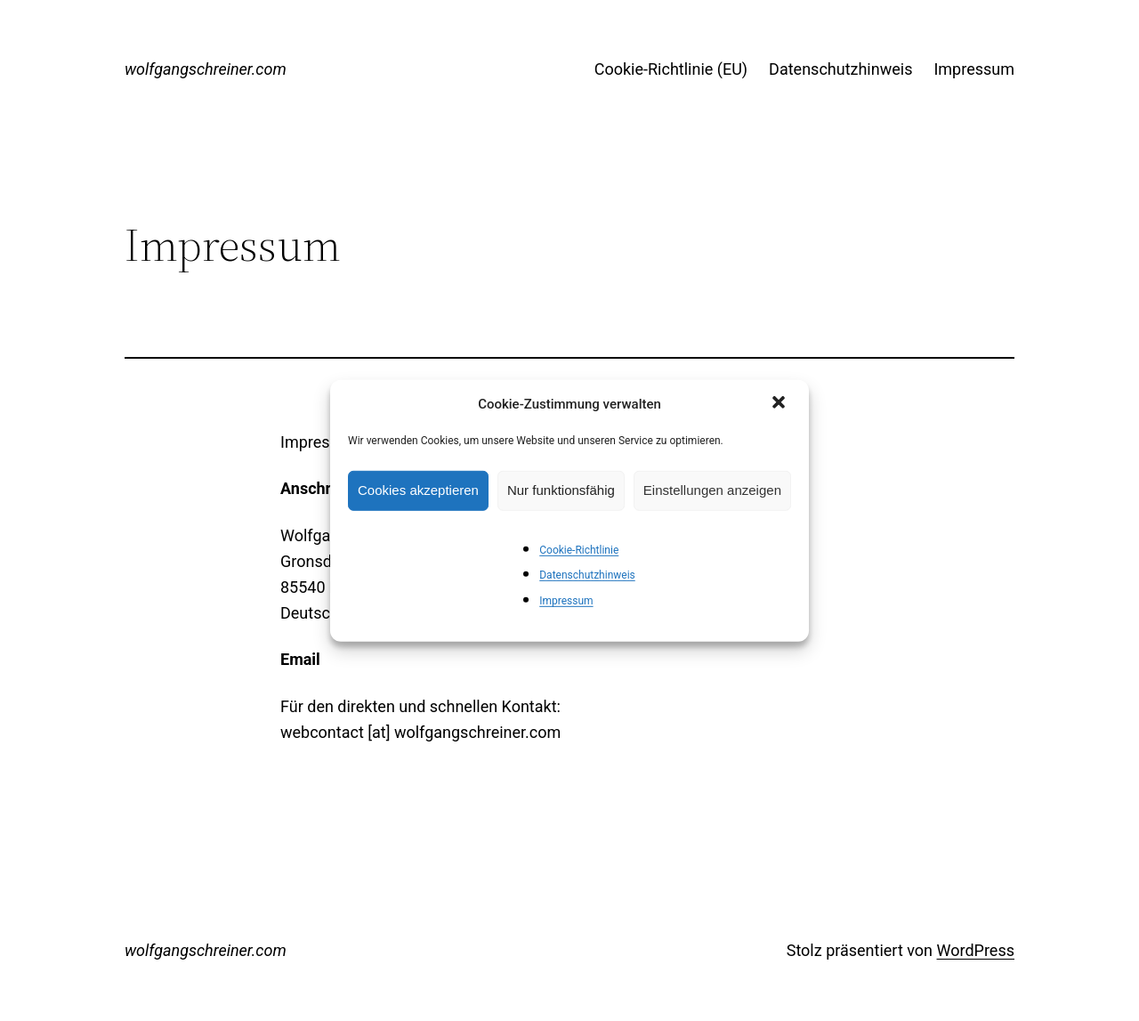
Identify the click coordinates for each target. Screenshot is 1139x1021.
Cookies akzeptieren (418, 490)
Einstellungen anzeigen (712, 490)
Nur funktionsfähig (561, 490)
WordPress (975, 950)
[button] (780, 403)
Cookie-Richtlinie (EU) (670, 69)
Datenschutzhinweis (587, 575)
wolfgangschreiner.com (206, 69)
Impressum (566, 601)
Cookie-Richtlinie (578, 549)
